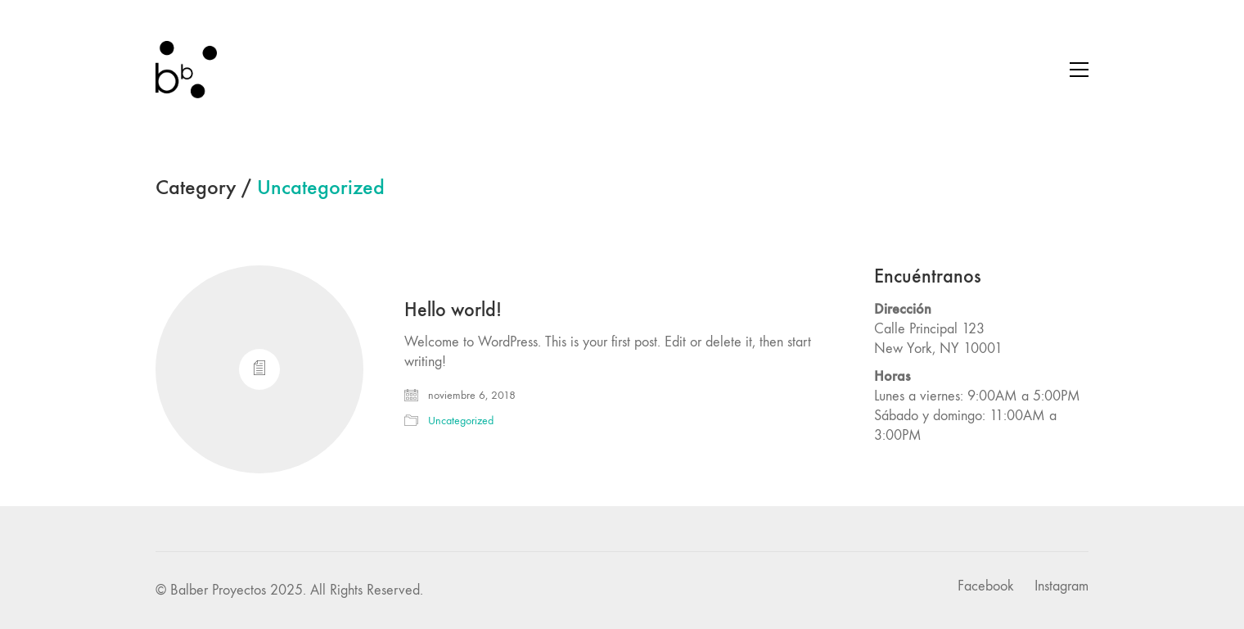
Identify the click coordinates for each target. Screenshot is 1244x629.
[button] (1079, 69)
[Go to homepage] (186, 69)
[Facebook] (986, 586)
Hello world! (453, 309)
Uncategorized (321, 188)
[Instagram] (1061, 586)
